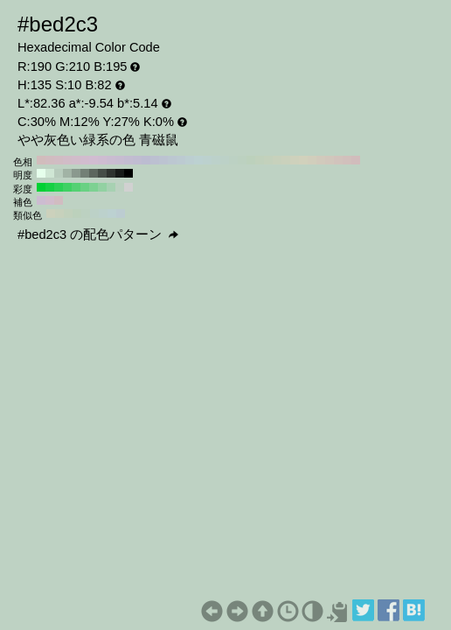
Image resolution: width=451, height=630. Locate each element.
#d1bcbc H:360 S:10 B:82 (41, 160)
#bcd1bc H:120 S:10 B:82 (250, 160)
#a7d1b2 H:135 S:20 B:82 (111, 187)
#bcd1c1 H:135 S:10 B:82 (119, 187)
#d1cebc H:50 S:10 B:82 (312, 160)
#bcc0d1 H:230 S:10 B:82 (154, 160)
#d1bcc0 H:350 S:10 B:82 (49, 160)
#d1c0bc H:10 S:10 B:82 (347, 160)
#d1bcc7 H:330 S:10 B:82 (67, 160)
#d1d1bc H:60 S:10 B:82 (303, 160)
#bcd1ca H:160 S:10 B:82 (216, 160)
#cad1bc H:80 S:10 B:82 (285, 160)
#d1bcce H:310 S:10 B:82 (84, 160)
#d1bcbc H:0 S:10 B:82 (355, 160)
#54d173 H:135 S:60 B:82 (76, 187)
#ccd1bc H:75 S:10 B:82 (50, 213)
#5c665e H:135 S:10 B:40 (93, 173)
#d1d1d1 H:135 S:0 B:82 (128, 187)
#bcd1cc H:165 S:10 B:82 (103, 213)
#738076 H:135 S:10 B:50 (84, 173)
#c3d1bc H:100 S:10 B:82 (268, 160)
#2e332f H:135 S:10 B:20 (111, 173)
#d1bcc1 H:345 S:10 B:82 (58, 200)
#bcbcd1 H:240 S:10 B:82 (146, 160)
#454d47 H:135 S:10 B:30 (102, 173)
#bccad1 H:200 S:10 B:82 (181, 160)
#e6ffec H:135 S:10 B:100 (41, 173)
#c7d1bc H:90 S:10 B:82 (277, 160)
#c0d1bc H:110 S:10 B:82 (259, 160)
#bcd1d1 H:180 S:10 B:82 (198, 160)
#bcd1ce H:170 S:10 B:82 (207, 160)
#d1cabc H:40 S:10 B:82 (320, 160)
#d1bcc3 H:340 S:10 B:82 (58, 160)
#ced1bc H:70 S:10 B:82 (294, 160)
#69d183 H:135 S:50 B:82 (84, 187)
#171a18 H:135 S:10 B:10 (119, 173)
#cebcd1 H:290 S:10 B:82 (102, 160)
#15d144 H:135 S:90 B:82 (49, 187)
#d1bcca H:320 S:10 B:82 (76, 160)
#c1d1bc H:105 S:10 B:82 (68, 213)
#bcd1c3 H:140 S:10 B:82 (233, 160)
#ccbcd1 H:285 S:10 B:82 (41, 200)
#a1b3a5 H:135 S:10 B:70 (67, 173)
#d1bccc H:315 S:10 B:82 (49, 200)
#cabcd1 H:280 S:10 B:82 (111, 160)
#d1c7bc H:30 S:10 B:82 (329, 160)
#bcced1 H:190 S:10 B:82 (189, 160)
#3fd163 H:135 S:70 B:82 (67, 187)
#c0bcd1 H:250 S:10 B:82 (137, 160)
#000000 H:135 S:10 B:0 (128, 173)
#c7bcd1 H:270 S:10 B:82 (119, 160)
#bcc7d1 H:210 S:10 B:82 (172, 160)
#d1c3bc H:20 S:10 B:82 (338, 160)
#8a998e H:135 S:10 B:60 (76, 173)
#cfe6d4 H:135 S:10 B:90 (49, 173)
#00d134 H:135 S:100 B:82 (41, 187)
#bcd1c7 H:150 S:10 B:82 (224, 160)
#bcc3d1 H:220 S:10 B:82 (163, 160)
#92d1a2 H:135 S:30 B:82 (102, 187)
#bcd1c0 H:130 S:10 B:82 (242, 160)
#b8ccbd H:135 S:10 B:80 (58, 173)
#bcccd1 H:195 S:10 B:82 (120, 213)
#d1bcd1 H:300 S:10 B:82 (93, 160)
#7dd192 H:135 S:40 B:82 (93, 187)
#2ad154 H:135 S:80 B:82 (58, 187)
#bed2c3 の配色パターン (97, 235)
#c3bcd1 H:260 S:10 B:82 (128, 160)
